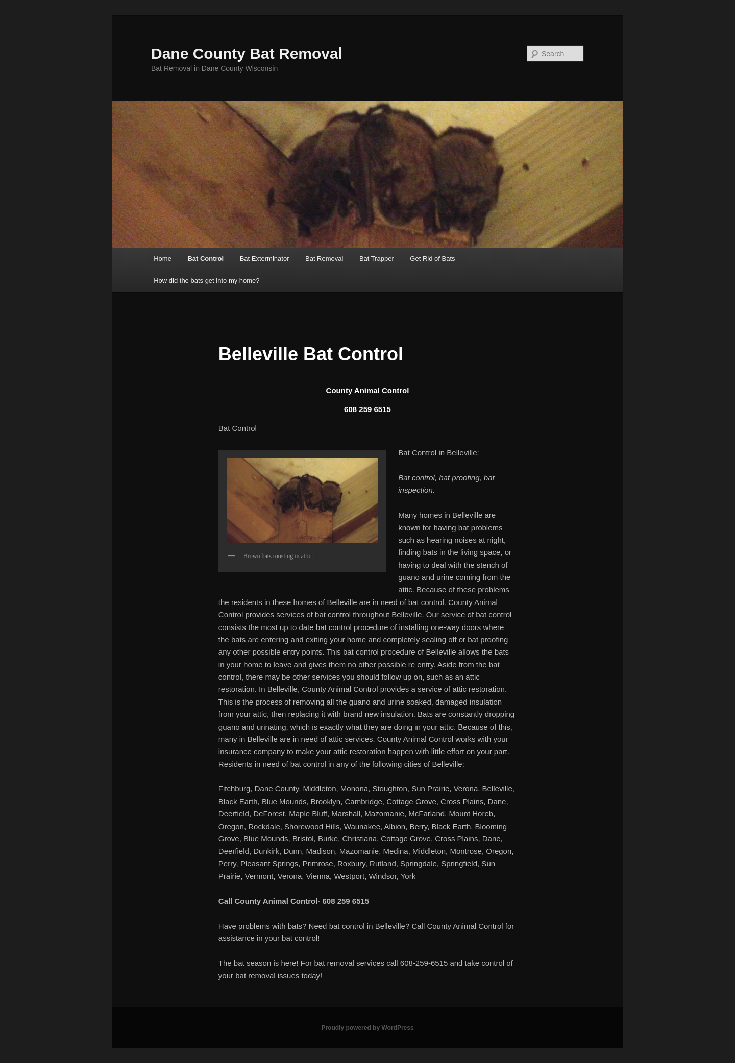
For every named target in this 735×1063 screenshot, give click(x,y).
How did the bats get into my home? (206, 280)
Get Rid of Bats (432, 258)
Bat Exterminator (264, 258)
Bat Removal (324, 258)
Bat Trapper (376, 258)
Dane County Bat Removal (246, 53)
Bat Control (205, 258)
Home (163, 258)
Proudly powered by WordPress (367, 1027)
